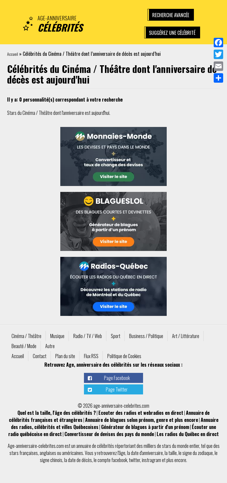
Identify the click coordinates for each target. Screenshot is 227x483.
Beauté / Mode (24, 346)
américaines (72, 452)
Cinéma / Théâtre (26, 336)
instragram (151, 460)
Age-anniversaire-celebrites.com (36, 445)
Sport (115, 336)
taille (172, 452)
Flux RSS (91, 356)
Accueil (12, 54)
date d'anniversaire (147, 452)
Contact (39, 356)
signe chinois (51, 460)
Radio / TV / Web (87, 336)
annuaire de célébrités (95, 445)
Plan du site (65, 356)
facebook (119, 460)
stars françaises (23, 452)
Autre (50, 346)
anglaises (48, 452)
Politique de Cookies (124, 356)
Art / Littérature (185, 336)
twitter (134, 460)
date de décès (80, 460)
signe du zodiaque (197, 452)
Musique (57, 336)
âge (122, 452)
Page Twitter (117, 389)
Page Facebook (117, 377)
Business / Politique (146, 336)
